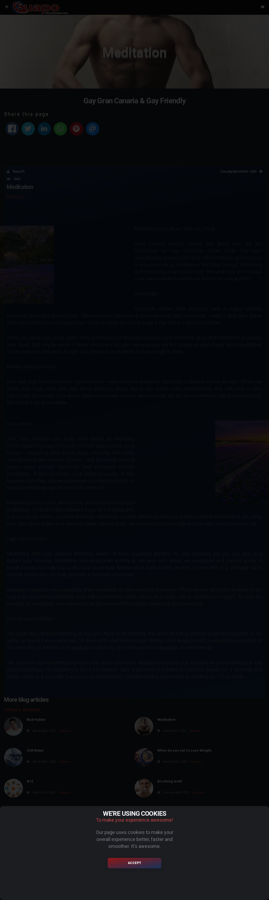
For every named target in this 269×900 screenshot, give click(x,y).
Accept (134, 863)
